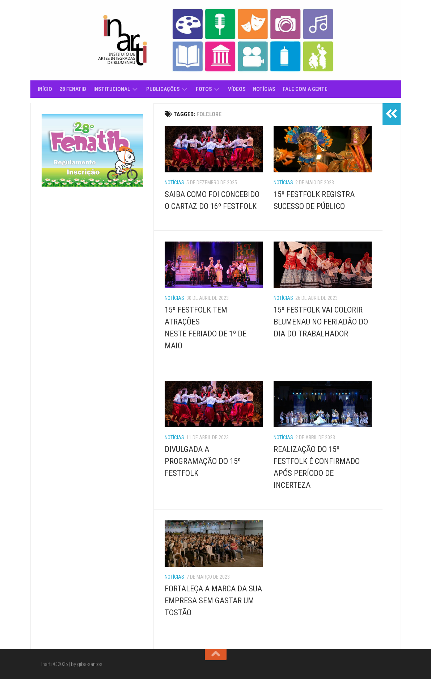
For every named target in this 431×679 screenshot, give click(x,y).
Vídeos (237, 89)
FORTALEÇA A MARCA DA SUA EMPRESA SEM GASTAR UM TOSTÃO (213, 600)
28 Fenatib (72, 89)
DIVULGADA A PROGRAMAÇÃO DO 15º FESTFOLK (203, 461)
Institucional (111, 89)
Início (45, 89)
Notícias (264, 89)
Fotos (204, 89)
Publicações (163, 89)
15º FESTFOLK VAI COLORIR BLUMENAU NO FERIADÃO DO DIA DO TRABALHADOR (321, 321)
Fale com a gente (305, 89)
